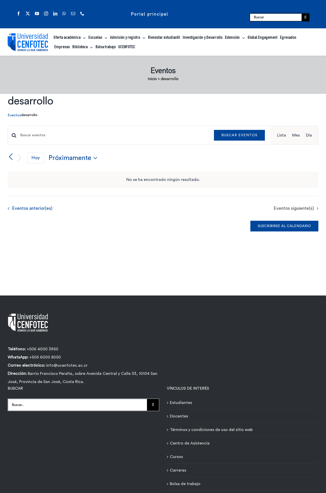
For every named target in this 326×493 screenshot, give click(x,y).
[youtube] (37, 13)
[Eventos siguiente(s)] (19, 158)
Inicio (152, 79)
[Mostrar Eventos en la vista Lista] (281, 135)
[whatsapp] (64, 13)
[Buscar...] (77, 405)
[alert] (163, 179)
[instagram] (46, 13)
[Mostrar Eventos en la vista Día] (309, 135)
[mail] (73, 13)
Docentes (179, 416)
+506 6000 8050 (44, 357)
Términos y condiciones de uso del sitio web (211, 430)
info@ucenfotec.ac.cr (67, 365)
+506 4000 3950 (42, 349)
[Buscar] (276, 17)
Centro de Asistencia (190, 443)
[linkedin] (55, 13)
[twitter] (28, 13)
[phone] (82, 13)
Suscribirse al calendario (284, 226)
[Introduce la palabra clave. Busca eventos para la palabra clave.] (114, 135)
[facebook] (19, 13)
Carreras (178, 470)
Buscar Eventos (239, 135)
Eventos (14, 115)
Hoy (35, 158)
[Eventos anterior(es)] (11, 157)
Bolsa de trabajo (185, 484)
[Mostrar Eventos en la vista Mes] (296, 135)
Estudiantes (181, 403)
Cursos (176, 457)
